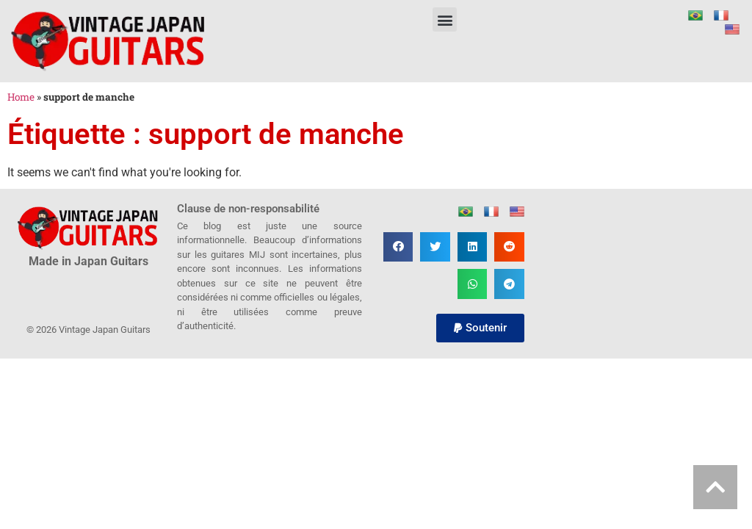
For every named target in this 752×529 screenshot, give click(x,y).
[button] (445, 19)
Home (21, 97)
